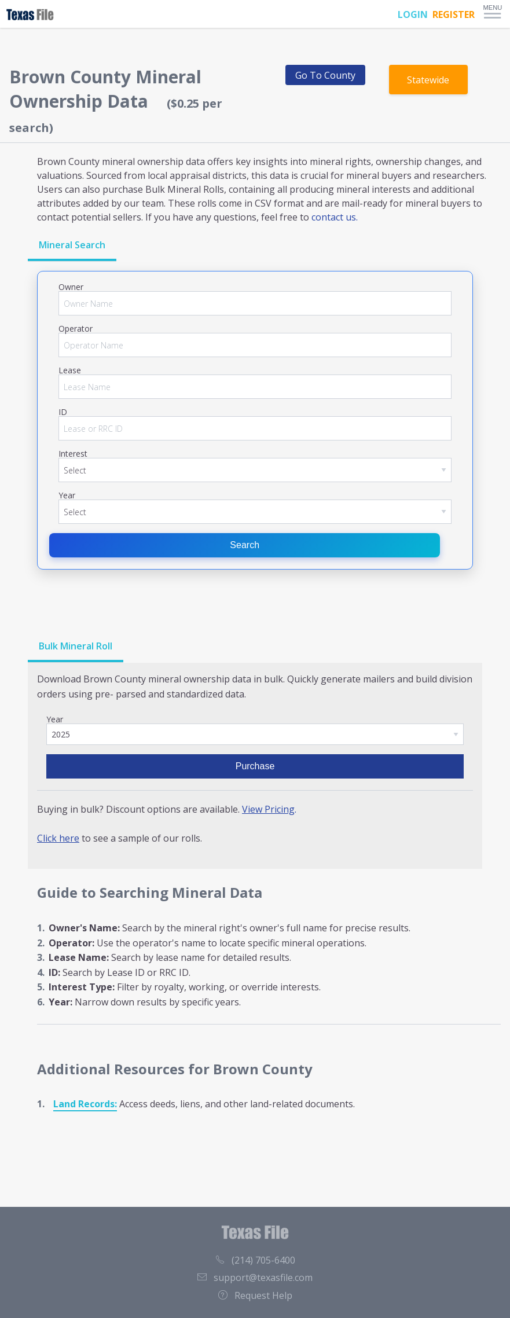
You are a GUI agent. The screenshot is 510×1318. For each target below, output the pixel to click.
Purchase (255, 766)
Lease (69, 370)
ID (62, 412)
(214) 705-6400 (255, 1260)
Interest (72, 454)
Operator (75, 329)
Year (66, 495)
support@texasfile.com (255, 1277)
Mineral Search (72, 244)
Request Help (255, 1295)
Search (244, 545)
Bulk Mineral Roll (75, 646)
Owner (70, 287)
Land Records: (85, 1103)
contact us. (334, 217)
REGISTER (453, 14)
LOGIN (413, 14)
